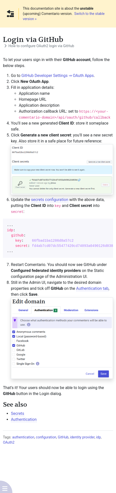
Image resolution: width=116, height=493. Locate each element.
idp (98, 437)
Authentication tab (92, 288)
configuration (46, 437)
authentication (23, 437)
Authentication (24, 419)
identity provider (82, 437)
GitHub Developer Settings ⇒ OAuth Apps (57, 75)
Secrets (17, 413)
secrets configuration (49, 199)
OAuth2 (8, 442)
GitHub (63, 437)
